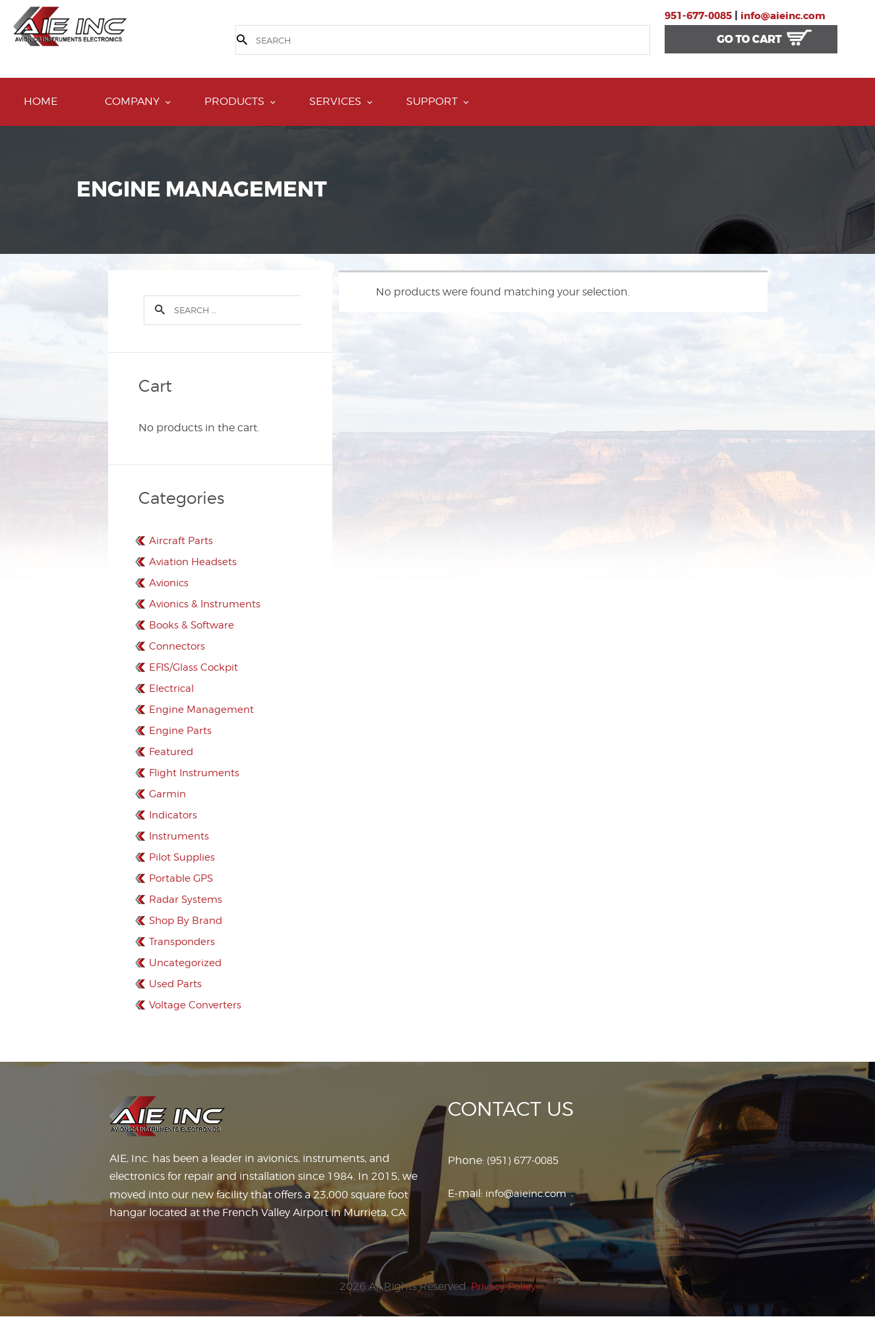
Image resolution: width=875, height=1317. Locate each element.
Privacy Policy (503, 1285)
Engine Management (203, 709)
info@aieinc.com (792, 15)
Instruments (180, 836)
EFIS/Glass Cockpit (196, 667)
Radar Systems (187, 899)
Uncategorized (186, 962)
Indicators (174, 815)
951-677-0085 (702, 15)
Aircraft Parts (181, 540)
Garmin (168, 793)
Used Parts (176, 983)
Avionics (170, 582)
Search (155, 309)
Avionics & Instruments (207, 603)
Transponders (184, 941)
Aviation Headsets (194, 561)
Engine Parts (181, 730)
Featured (172, 751)
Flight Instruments (196, 772)
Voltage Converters (197, 1004)
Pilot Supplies (183, 857)
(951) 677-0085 (526, 1160)
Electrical (172, 688)
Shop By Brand (187, 920)
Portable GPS (183, 878)
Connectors (178, 646)
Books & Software (193, 625)
